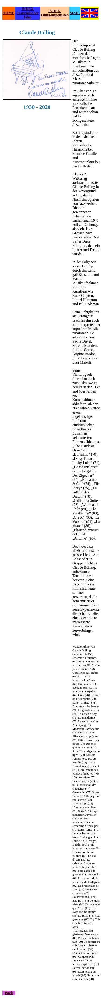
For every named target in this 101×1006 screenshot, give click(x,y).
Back (9, 993)
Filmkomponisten (55, 15)
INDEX (27, 9)
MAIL (75, 13)
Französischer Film (27, 15)
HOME (8, 13)
